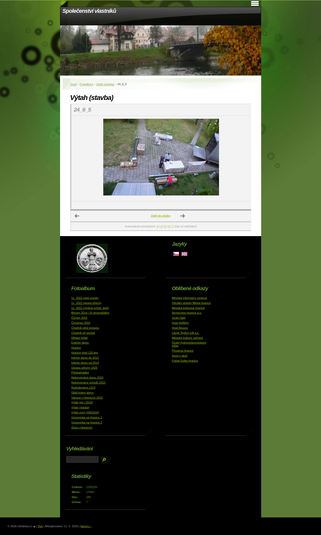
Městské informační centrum (189, 297)
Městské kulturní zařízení (187, 337)
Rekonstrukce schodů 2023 (88, 382)
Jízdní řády (179, 317)
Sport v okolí (180, 355)
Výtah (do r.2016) (82, 402)
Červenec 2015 (80, 322)
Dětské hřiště (79, 337)
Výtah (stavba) (105, 84)
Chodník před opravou (85, 327)
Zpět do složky (161, 215)
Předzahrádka (80, 372)
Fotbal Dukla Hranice (185, 360)
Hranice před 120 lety (84, 352)
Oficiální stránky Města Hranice (191, 302)
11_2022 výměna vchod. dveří (90, 307)
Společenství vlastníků (89, 11)
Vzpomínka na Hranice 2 (86, 422)
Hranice (76, 347)
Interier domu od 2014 (85, 362)
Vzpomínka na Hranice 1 (86, 417)
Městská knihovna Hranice (188, 307)
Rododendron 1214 (83, 387)
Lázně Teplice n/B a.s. (185, 332)
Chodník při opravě (83, 332)
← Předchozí (77, 216)
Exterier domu (80, 342)
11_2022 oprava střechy (86, 302)
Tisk (40, 526)
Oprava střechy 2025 (84, 367)
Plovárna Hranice (183, 350)
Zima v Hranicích (82, 427)
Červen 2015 (79, 317)
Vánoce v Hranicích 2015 (87, 397)
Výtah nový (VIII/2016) (85, 412)
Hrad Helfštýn (180, 322)
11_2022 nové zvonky (85, 297)
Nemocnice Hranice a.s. (187, 312)
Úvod (73, 84)
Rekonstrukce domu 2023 (87, 377)
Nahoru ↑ (85, 526)
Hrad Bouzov (180, 327)
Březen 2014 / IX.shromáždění (90, 312)
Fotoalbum (86, 84)
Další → (183, 216)
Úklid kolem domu (82, 392)
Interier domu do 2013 (85, 357)
